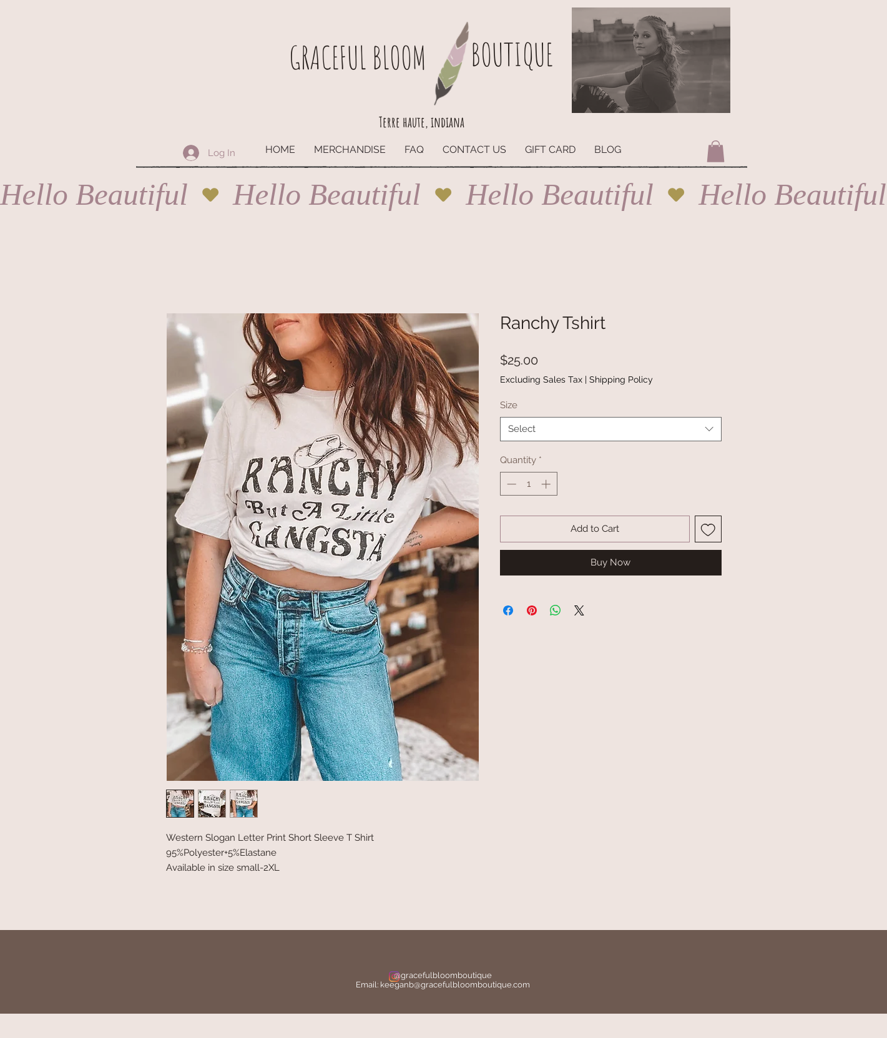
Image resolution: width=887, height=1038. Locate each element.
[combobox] (611, 429)
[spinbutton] (528, 484)
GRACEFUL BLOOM (357, 57)
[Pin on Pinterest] (531, 610)
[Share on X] (579, 610)
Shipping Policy (621, 379)
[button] (716, 151)
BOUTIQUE (512, 54)
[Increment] (547, 484)
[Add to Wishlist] (708, 529)
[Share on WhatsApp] (555, 610)
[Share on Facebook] (508, 610)
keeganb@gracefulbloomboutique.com (455, 984)
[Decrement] (510, 484)
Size (508, 405)
